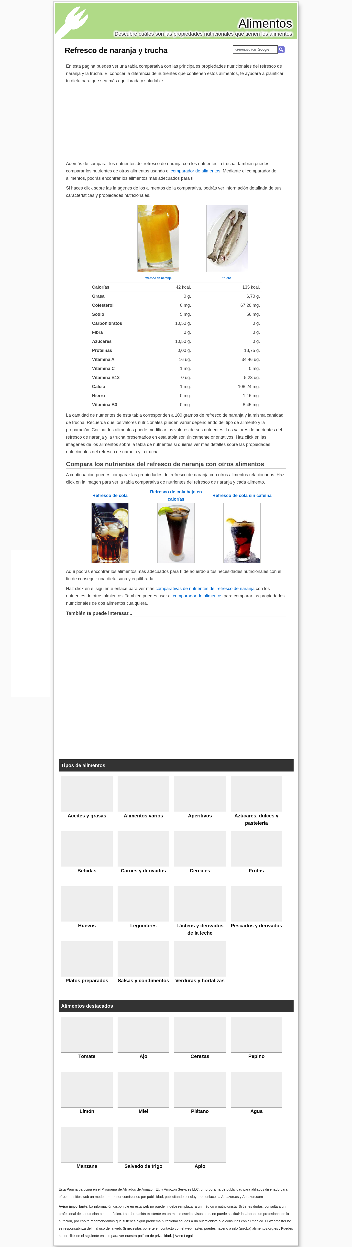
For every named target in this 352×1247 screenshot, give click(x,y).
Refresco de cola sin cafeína (242, 495)
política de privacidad (154, 1236)
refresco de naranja (158, 278)
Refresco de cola (110, 495)
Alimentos (265, 23)
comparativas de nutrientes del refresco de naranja (204, 588)
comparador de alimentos (195, 171)
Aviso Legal (184, 1236)
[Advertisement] (176, 121)
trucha (226, 278)
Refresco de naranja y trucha (116, 50)
